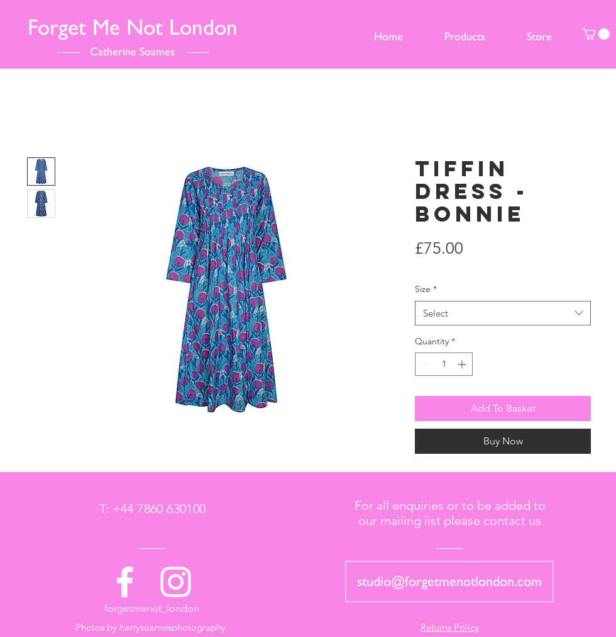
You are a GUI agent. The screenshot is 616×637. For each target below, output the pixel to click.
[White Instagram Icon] (175, 581)
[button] (596, 34)
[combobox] (503, 313)
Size (426, 289)
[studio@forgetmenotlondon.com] (449, 581)
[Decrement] (424, 364)
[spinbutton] (443, 364)
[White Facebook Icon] (124, 581)
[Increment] (463, 364)
